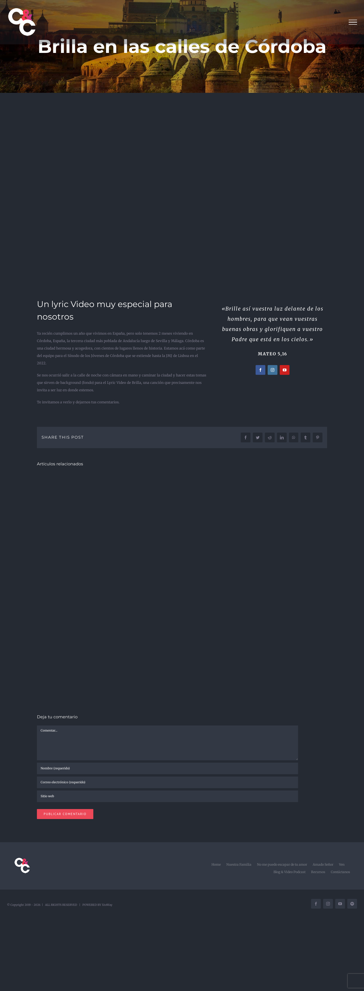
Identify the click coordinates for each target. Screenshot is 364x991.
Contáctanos (340, 872)
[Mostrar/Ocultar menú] (353, 22)
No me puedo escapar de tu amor (282, 864)
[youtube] (284, 370)
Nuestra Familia (238, 864)
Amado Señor (323, 864)
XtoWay (107, 905)
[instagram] (272, 370)
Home (216, 864)
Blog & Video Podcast (289, 872)
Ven (341, 864)
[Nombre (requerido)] (167, 768)
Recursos (318, 872)
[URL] (167, 796)
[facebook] (260, 370)
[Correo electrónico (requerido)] (167, 782)
